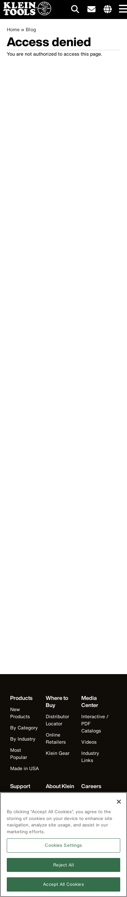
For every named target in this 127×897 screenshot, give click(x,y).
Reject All (63, 867)
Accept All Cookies (63, 887)
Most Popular (18, 753)
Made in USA (24, 768)
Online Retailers (56, 738)
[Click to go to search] (75, 10)
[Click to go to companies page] (108, 9)
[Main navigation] (122, 9)
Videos (89, 741)
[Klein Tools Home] (25, 13)
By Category (24, 727)
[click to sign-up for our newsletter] (91, 9)
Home (13, 29)
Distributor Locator (57, 720)
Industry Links (90, 756)
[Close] (118, 804)
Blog (31, 29)
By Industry (23, 738)
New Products (20, 713)
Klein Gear (57, 753)
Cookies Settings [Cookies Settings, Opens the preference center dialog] (63, 847)
